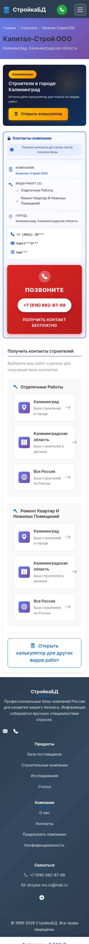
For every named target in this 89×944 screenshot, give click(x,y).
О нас (44, 812)
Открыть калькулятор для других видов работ (44, 653)
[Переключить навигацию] (80, 10)
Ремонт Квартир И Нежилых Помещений (43, 200)
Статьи (44, 786)
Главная (9, 28)
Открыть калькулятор (38, 113)
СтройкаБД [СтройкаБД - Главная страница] (24, 9)
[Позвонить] (62, 10)
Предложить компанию (44, 834)
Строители (29, 28)
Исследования (44, 775)
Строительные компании (44, 765)
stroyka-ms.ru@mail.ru (44, 885)
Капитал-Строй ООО (32, 173)
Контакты (44, 823)
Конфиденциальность (44, 845)
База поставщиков (44, 754)
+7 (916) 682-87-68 (44, 305)
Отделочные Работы (37, 190)
